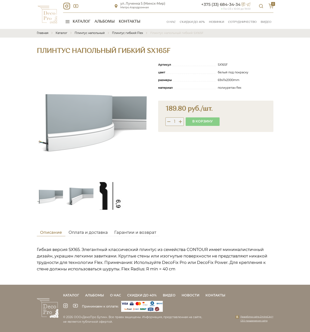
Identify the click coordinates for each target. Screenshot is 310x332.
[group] (94, 119)
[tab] (51, 233)
